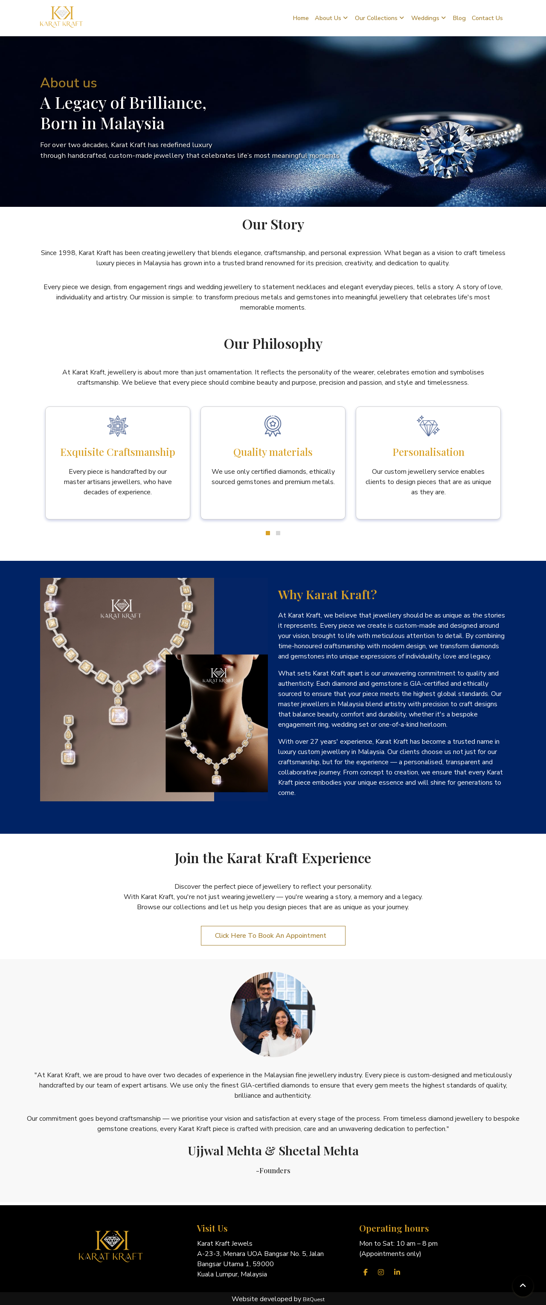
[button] (268, 533)
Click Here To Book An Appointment (273, 935)
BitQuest (314, 1299)
